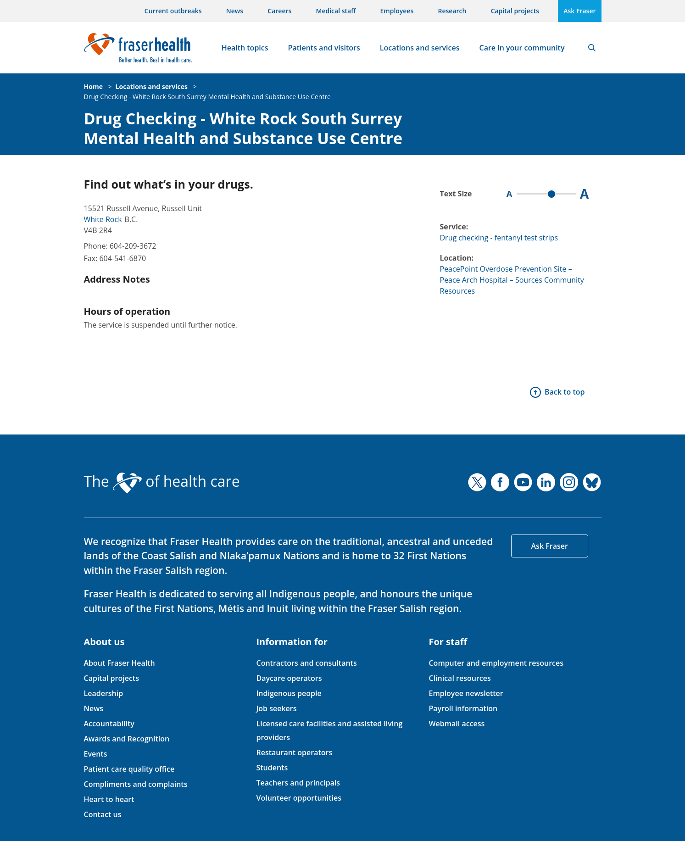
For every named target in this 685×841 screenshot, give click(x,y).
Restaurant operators (294, 752)
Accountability (109, 723)
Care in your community (522, 48)
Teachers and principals (298, 783)
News (234, 10)
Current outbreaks (173, 10)
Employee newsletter (466, 693)
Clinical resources (459, 678)
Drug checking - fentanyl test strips (499, 238)
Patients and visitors (324, 48)
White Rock (103, 219)
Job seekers (276, 708)
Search (592, 47)
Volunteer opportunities (298, 798)
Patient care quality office (129, 769)
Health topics (245, 48)
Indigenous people (288, 693)
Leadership (103, 693)
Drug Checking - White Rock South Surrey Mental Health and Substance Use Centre (207, 96)
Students (272, 768)
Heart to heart (109, 799)
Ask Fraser (579, 10)
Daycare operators (289, 678)
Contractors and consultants (306, 663)
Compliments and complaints (136, 784)
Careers (279, 10)
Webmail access (457, 723)
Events (95, 754)
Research (452, 10)
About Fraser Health (119, 663)
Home (93, 86)
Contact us (103, 814)
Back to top (565, 392)
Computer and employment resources (496, 663)
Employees (397, 10)
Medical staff (336, 10)
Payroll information (463, 708)
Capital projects (515, 10)
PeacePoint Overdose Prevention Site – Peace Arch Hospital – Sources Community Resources (512, 280)
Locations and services (420, 48)
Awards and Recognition (127, 739)
